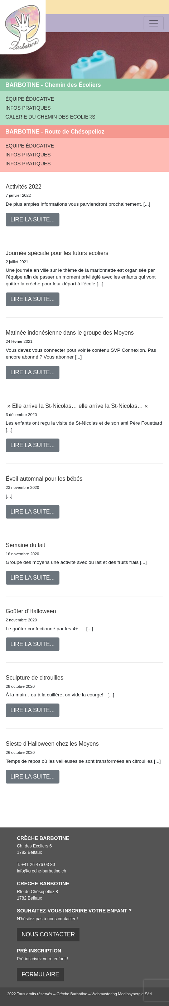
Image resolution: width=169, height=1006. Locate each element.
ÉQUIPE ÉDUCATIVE (29, 99)
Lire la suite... (32, 219)
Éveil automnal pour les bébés (44, 479)
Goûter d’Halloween (31, 611)
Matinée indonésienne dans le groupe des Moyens (70, 333)
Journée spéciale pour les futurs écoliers (57, 253)
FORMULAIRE (40, 974)
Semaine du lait (25, 545)
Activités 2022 (24, 187)
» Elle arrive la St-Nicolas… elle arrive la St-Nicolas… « (77, 406)
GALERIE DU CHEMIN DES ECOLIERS (50, 117)
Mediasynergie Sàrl (135, 994)
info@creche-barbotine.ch (41, 871)
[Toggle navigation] (154, 23)
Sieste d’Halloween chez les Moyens (52, 744)
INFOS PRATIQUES (28, 108)
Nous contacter (48, 934)
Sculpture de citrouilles (34, 678)
